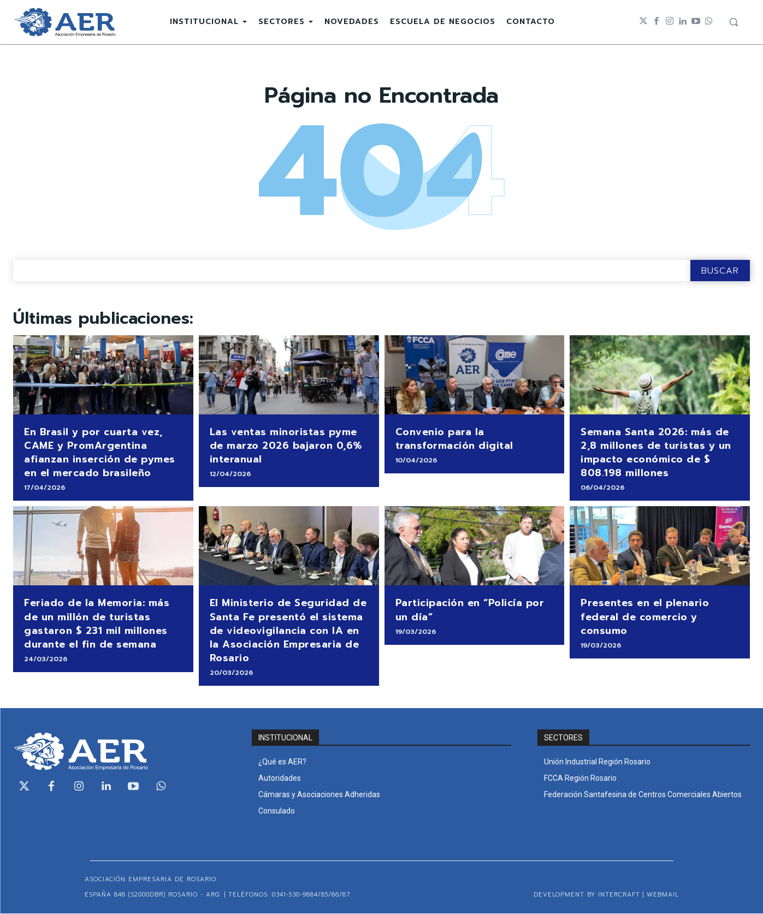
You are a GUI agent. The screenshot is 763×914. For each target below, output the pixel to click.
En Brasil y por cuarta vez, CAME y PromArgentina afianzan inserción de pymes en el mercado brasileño (99, 453)
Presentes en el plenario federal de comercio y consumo (645, 617)
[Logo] (65, 22)
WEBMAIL (663, 895)
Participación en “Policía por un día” (470, 610)
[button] (733, 22)
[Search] (720, 271)
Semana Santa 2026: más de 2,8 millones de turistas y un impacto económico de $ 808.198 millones (656, 453)
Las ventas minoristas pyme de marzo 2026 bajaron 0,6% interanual (286, 446)
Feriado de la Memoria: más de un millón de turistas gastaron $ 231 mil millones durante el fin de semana (96, 624)
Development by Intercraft (587, 895)
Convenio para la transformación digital (454, 439)
